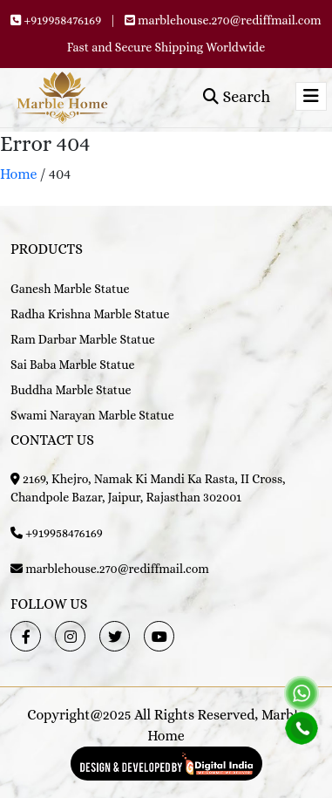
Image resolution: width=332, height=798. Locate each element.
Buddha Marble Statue (70, 390)
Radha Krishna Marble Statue (89, 314)
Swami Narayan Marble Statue (92, 415)
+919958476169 (62, 20)
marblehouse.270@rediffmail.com (230, 20)
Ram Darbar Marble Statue (82, 339)
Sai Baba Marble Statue (72, 365)
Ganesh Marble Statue (70, 289)
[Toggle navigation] (311, 96)
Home (18, 174)
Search (236, 97)
